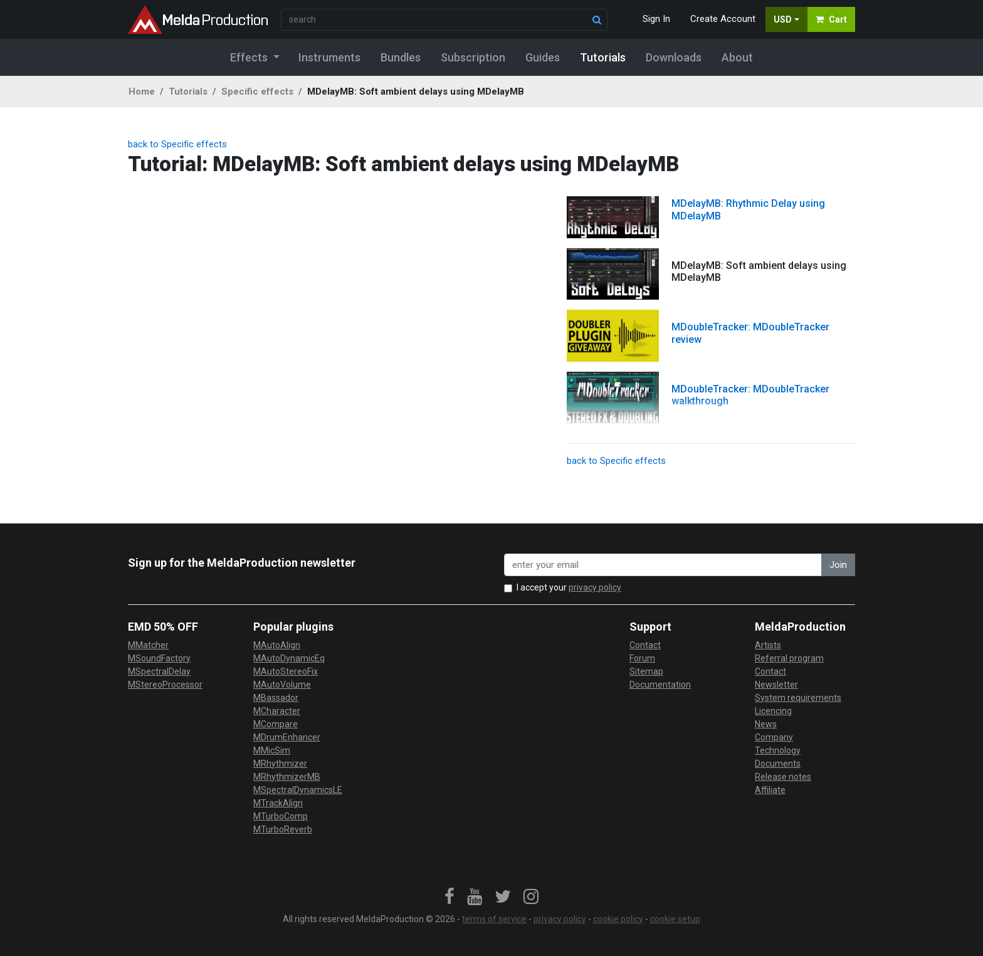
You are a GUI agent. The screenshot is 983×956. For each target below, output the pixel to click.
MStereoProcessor (165, 685)
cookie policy (618, 919)
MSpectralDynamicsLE (297, 790)
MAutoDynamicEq (289, 658)
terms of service (494, 919)
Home (142, 91)
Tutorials (188, 91)
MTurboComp (280, 816)
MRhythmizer (280, 764)
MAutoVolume (282, 685)
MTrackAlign (278, 803)
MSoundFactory (159, 658)
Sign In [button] (656, 18)
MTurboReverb (282, 829)
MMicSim (271, 750)
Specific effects (257, 91)
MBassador (275, 698)
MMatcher (148, 645)
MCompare (275, 724)
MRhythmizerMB (286, 777)
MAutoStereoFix (285, 671)
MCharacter (276, 711)
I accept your (569, 587)
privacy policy (595, 587)
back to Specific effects (177, 144)
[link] (449, 897)
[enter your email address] (663, 565)
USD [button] (783, 19)
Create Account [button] (722, 18)
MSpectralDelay (159, 671)
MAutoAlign (276, 645)
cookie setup (675, 919)
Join (838, 564)
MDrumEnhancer (286, 737)
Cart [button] (831, 19)
